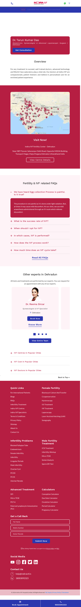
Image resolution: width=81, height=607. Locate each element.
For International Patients (20, 399)
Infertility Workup (49, 458)
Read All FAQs (40, 263)
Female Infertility (17, 459)
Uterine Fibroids (16, 487)
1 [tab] (34, 340)
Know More (35, 330)
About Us (14, 434)
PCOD (12, 479)
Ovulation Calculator (50, 508)
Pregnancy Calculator (50, 516)
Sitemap (13, 430)
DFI (11, 500)
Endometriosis (15, 455)
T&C (58, 554)
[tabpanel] (35, 314)
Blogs (12, 403)
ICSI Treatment (48, 454)
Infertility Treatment (18, 411)
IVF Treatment (47, 415)
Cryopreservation (48, 403)
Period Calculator (48, 512)
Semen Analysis (48, 466)
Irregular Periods (16, 467)
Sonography (46, 426)
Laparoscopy (47, 418)
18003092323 (22, 584)
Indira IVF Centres (17, 415)
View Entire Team (40, 347)
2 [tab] (38, 340)
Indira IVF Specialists (18, 418)
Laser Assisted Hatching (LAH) (53, 422)
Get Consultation (23, 56)
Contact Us (14, 438)
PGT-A (12, 508)
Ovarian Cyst (15, 475)
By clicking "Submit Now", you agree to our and (41, 554)
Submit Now (41, 547)
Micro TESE (46, 462)
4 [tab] (46, 340)
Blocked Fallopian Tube (19, 451)
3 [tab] (42, 340)
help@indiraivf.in (23, 580)
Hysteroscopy (47, 407)
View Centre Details (40, 166)
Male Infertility (16, 471)
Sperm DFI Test (47, 470)
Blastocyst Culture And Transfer (54, 399)
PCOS (12, 483)
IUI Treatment (47, 411)
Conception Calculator (50, 500)
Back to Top (64, 383)
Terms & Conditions (17, 422)
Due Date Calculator (50, 504)
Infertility (14, 463)
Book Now (35, 325)
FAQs (12, 407)
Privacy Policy (15, 426)
